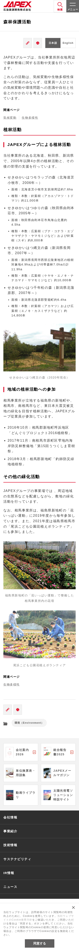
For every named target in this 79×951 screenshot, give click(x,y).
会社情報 (10, 817)
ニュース (10, 887)
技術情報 (10, 845)
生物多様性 (30, 117)
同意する (39, 943)
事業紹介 (10, 831)
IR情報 (8, 873)
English (68, 43)
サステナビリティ (17, 859)
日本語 (53, 43)
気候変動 (9, 117)
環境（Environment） (29, 722)
